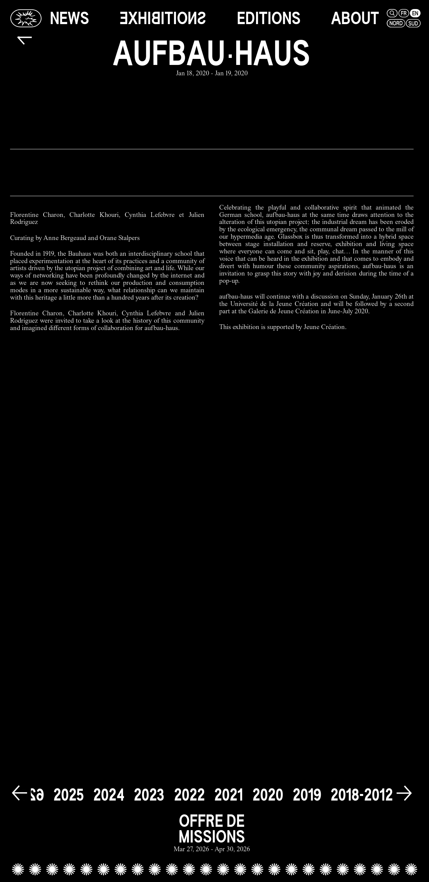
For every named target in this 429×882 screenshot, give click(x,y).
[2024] (108, 795)
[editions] (269, 18)
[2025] (68, 795)
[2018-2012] (361, 795)
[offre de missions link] (211, 833)
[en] (414, 13)
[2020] (267, 795)
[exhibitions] (163, 18)
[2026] (28, 795)
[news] (69, 18)
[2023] (149, 795)
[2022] (189, 795)
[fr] (403, 13)
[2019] (307, 795)
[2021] (228, 795)
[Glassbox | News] (25, 18)
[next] (404, 793)
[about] (355, 18)
